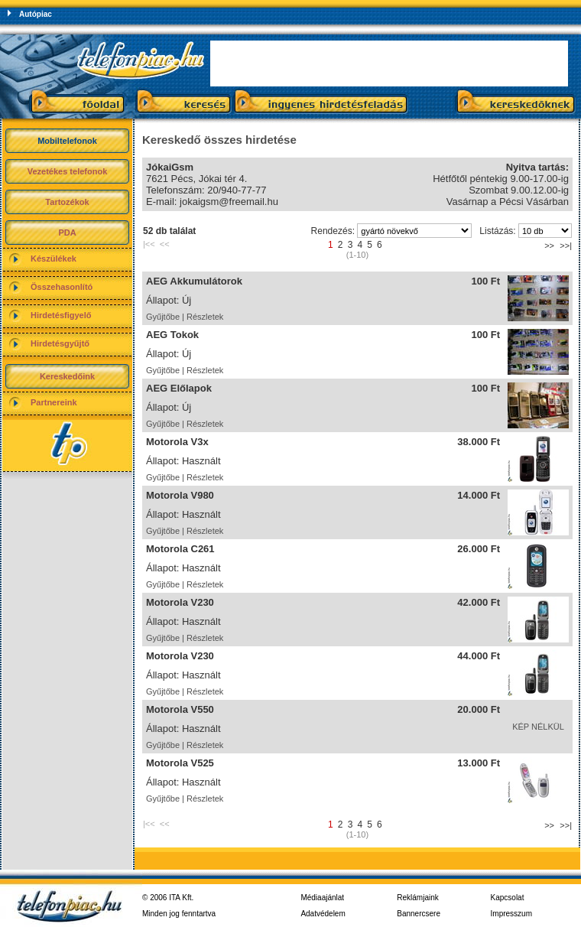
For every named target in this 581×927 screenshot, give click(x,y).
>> (549, 245)
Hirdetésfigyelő (61, 315)
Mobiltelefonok (67, 140)
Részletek (205, 316)
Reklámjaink (417, 897)
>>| (566, 245)
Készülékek (53, 258)
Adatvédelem (322, 913)
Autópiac (35, 14)
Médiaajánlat (322, 897)
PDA (67, 232)
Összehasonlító (62, 286)
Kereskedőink (67, 376)
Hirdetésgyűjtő (60, 343)
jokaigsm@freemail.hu (229, 201)
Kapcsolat (507, 897)
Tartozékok (67, 202)
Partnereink (54, 402)
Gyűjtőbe (163, 316)
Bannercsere (418, 913)
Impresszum (511, 913)
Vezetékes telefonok (68, 171)
